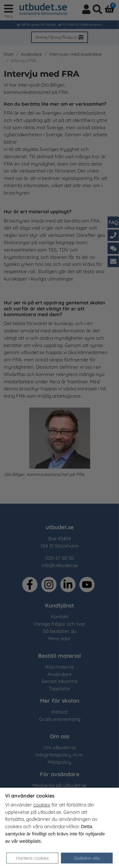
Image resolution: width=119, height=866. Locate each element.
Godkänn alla (87, 858)
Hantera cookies (32, 858)
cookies (41, 805)
